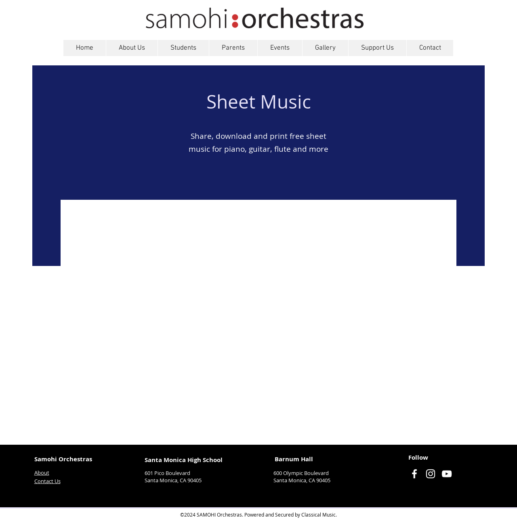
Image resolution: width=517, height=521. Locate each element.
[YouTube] (447, 474)
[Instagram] (431, 474)
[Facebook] (414, 474)
